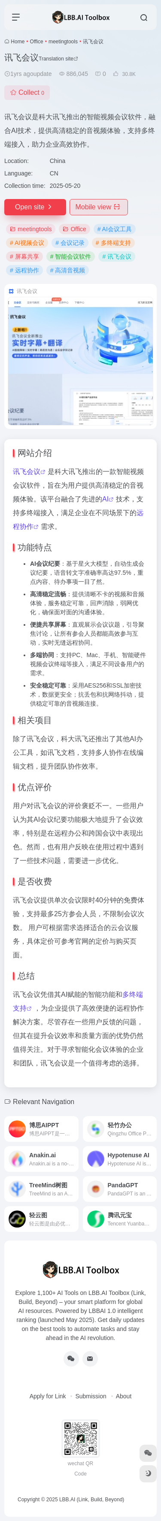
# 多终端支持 (113, 242)
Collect (27, 92)
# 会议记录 (70, 242)
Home (17, 42)
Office (36, 42)
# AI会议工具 (114, 229)
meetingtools (63, 42)
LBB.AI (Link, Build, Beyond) (91, 1500)
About (124, 1396)
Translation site (58, 59)
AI (105, 499)
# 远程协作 (24, 270)
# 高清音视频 (67, 270)
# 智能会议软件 (70, 256)
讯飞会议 (26, 471)
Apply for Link (48, 1396)
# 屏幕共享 (24, 256)
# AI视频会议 (27, 242)
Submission (90, 1396)
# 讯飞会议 (116, 256)
